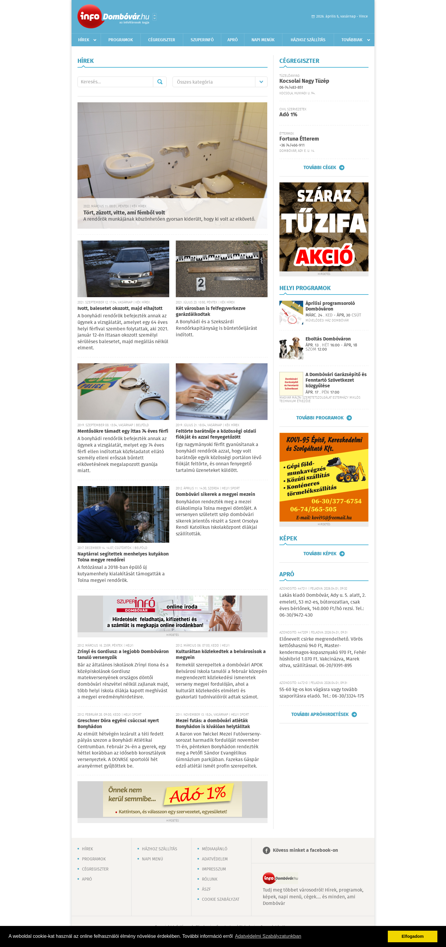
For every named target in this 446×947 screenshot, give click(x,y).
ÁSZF (206, 889)
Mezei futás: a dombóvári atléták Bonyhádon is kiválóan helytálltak (213, 723)
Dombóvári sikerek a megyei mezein (215, 494)
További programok (320, 418)
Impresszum (214, 869)
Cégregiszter (161, 40)
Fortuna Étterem (299, 139)
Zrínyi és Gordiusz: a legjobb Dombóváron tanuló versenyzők (123, 654)
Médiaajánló (214, 849)
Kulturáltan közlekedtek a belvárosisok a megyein (221, 654)
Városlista (154, 17)
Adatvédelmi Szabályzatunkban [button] (268, 936)
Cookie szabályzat (220, 899)
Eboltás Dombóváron (328, 339)
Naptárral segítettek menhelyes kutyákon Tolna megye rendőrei (123, 557)
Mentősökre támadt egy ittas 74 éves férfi (123, 431)
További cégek (319, 167)
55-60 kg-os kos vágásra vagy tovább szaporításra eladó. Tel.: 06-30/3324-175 (321, 693)
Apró (232, 40)
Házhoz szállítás (308, 40)
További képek (319, 553)
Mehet (160, 82)
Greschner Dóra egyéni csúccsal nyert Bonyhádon (118, 723)
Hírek (83, 40)
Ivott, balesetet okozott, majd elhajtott (120, 308)
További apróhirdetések (320, 714)
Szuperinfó (202, 40)
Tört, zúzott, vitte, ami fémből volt (124, 213)
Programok (120, 40)
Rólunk (209, 879)
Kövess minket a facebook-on (305, 850)
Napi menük (263, 40)
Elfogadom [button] (413, 936)
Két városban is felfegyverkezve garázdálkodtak (211, 311)
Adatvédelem (215, 859)
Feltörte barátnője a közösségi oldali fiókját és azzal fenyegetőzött (216, 434)
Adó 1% (288, 115)
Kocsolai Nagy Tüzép (304, 81)
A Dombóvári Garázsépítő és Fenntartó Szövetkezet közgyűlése (336, 380)
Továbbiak (352, 40)
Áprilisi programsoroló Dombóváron (330, 306)
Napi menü (152, 859)
